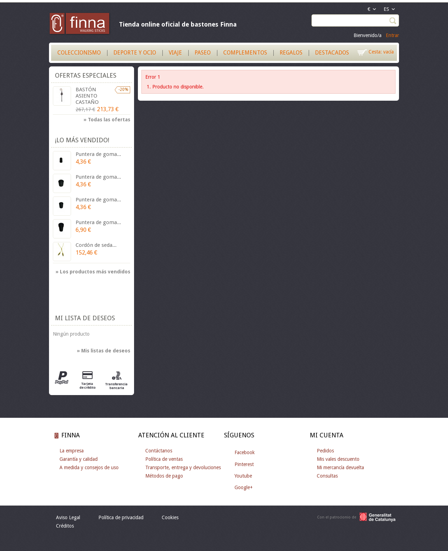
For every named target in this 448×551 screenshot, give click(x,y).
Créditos (65, 526)
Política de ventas (164, 459)
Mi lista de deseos (85, 318)
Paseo (203, 52)
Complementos (245, 52)
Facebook (244, 452)
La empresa (71, 450)
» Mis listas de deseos (103, 350)
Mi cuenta (326, 435)
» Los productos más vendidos (93, 271)
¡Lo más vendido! (82, 140)
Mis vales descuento (338, 459)
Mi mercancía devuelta (340, 467)
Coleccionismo (79, 52)
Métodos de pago (164, 476)
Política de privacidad (121, 517)
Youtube (243, 476)
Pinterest (244, 464)
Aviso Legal (68, 517)
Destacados (332, 52)
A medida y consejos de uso (89, 467)
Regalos (291, 52)
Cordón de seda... (96, 245)
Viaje (175, 52)
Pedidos (325, 450)
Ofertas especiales (85, 75)
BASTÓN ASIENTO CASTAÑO (87, 95)
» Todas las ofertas (107, 119)
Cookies (170, 517)
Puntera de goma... (98, 154)
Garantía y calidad (78, 459)
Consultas (327, 476)
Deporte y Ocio (134, 52)
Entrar (392, 35)
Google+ (243, 487)
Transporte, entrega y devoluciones (183, 467)
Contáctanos (158, 450)
